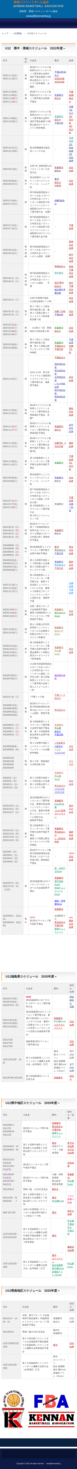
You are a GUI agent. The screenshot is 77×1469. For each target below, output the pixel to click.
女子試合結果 (72, 1067)
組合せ (58, 481)
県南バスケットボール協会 (38, 2)
